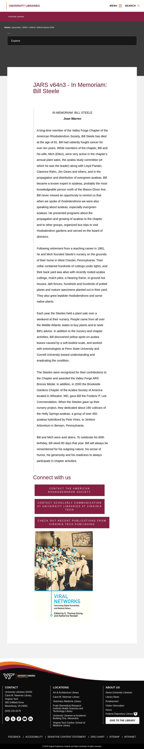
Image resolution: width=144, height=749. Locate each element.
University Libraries (16, 16)
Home (7, 27)
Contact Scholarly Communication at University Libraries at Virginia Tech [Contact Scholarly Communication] (69, 506)
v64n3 (32, 27)
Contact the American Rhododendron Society (69, 490)
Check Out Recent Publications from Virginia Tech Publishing (72, 522)
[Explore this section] (72, 40)
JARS (24, 27)
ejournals (16, 27)
